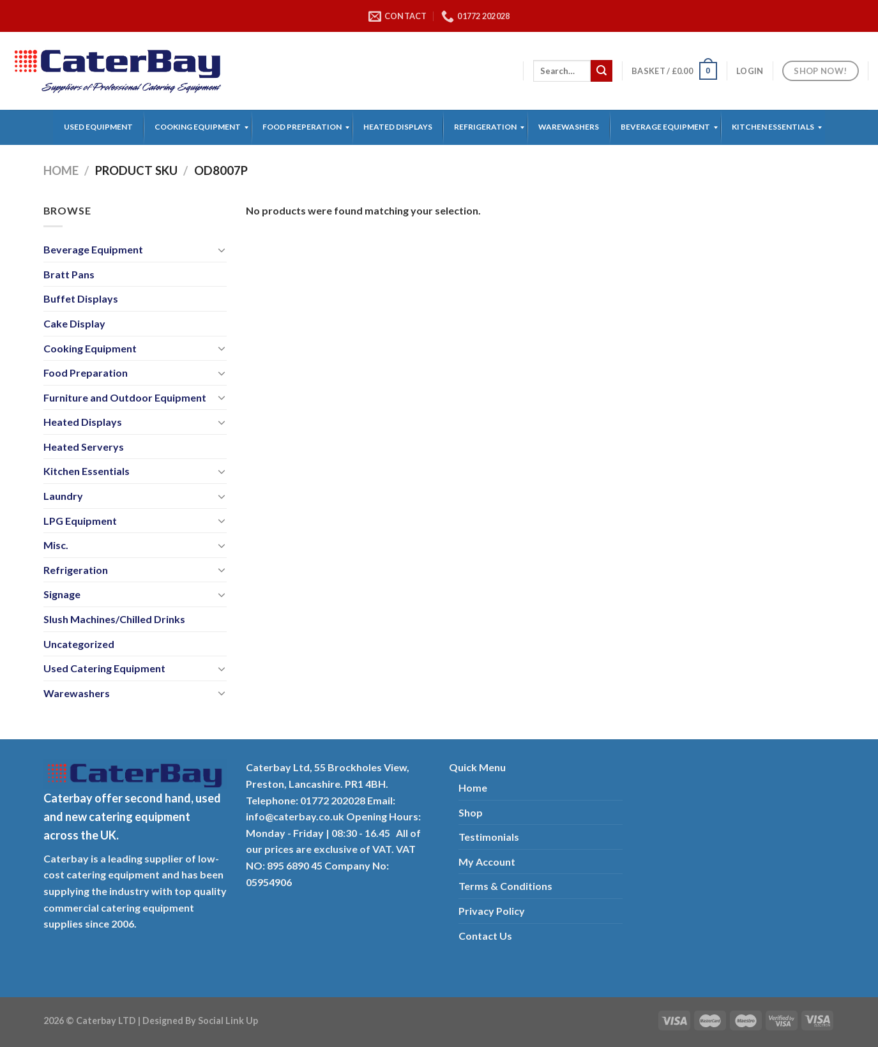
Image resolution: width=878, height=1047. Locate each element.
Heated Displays (82, 422)
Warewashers (76, 693)
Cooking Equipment (90, 348)
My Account (486, 861)
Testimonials (488, 837)
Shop (470, 812)
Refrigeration (75, 570)
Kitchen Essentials (86, 471)
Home (61, 170)
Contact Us (485, 936)
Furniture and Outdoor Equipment (124, 397)
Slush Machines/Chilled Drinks (114, 619)
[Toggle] (221, 249)
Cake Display (74, 323)
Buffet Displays (80, 298)
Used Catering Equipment (104, 668)
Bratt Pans (69, 274)
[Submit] (601, 71)
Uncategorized (78, 644)
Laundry (63, 496)
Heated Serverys (83, 447)
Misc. (55, 545)
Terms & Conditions (505, 886)
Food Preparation (85, 372)
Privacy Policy (491, 911)
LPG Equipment (80, 521)
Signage (61, 594)
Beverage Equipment (93, 249)
